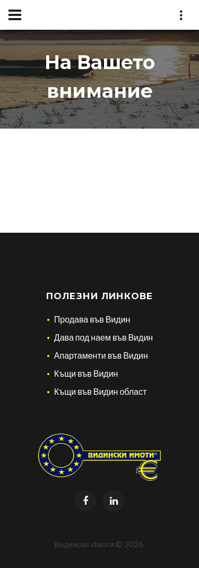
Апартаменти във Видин (101, 355)
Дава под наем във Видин (103, 337)
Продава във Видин (92, 319)
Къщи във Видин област (100, 391)
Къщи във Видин (86, 373)
